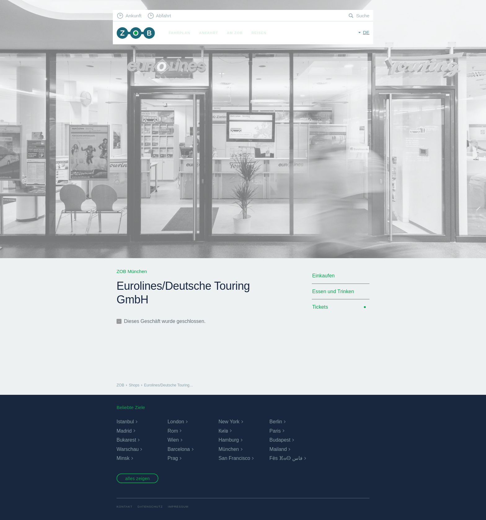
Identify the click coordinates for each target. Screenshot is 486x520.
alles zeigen (137, 478)
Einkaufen (323, 275)
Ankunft (134, 15)
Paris (275, 431)
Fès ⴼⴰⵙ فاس (286, 458)
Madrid (124, 431)
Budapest (279, 440)
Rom (172, 431)
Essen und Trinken (333, 291)
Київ (223, 431)
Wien (173, 440)
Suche (362, 15)
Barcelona (178, 449)
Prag (172, 458)
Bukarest (126, 440)
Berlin (275, 421)
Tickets (320, 307)
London (175, 421)
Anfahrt (208, 33)
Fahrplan (179, 33)
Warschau (128, 449)
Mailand (278, 449)
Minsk (123, 458)
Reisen (258, 33)
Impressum (178, 506)
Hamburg (229, 440)
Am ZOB (235, 33)
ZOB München (136, 33)
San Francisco (234, 458)
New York (229, 421)
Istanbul (125, 421)
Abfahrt (163, 15)
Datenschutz (150, 506)
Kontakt (124, 506)
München (229, 449)
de (366, 32)
